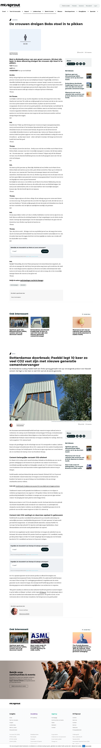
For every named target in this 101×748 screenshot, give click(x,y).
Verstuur (46, 251)
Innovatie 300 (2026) (14, 734)
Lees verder (88, 746)
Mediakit (54, 725)
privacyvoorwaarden (34, 256)
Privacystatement (77, 730)
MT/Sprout (43, 592)
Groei (10, 717)
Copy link (71, 64)
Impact (11, 722)
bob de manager (14, 285)
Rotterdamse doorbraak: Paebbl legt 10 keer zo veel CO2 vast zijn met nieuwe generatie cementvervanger (40, 333)
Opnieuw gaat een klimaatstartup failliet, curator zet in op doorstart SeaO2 (18, 332)
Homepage (54, 717)
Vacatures (75, 727)
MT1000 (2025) (13, 739)
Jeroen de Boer (20, 425)
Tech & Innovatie (13, 720)
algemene (27, 256)
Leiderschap (12, 725)
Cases (53, 722)
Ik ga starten (55, 734)
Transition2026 (76, 739)
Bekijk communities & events (19, 686)
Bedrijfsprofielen (35, 734)
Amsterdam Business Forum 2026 (81, 741)
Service (74, 725)
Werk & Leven (12, 727)
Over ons (75, 720)
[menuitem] (4, 11)
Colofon (75, 717)
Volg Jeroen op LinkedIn (24, 613)
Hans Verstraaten (13, 54)
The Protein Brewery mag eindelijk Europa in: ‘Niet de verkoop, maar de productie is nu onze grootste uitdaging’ (82, 648)
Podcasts (33, 739)
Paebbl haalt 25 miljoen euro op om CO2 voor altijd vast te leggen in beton (38, 486)
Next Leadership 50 (77, 736)
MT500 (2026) (12, 736)
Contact (53, 727)
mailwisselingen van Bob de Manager (31, 280)
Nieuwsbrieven (13, 730)
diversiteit (23, 285)
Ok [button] (83, 746)
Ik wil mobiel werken (57, 739)
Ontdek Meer (87, 314)
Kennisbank (33, 736)
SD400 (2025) (12, 741)
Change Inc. (54, 741)
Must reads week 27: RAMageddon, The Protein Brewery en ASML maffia (38, 648)
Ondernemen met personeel (59, 736)
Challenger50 (76, 734)
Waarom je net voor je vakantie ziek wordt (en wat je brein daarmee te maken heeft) (82, 332)
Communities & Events (58, 720)
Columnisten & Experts (36, 741)
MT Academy (34, 717)
